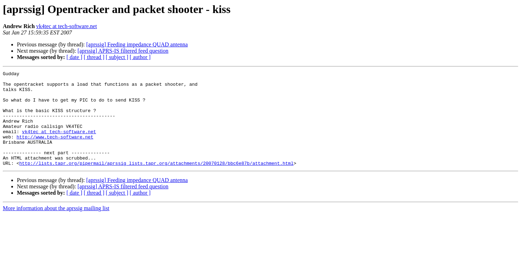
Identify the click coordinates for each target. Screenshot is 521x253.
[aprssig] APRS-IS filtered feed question (122, 51)
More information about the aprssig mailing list (56, 227)
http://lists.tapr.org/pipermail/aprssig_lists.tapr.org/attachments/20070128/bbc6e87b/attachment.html (156, 182)
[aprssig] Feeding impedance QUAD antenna (137, 44)
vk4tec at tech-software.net (66, 26)
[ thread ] (94, 57)
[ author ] (140, 57)
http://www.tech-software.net (55, 150)
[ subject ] (117, 57)
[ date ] (74, 57)
